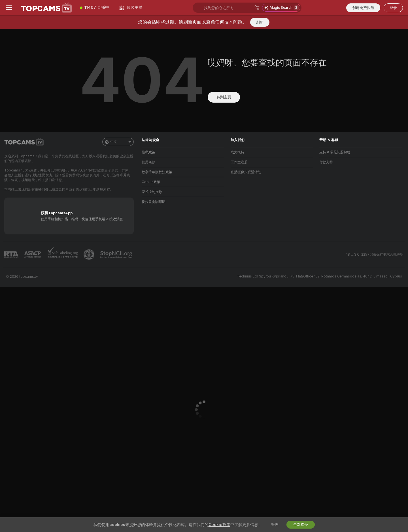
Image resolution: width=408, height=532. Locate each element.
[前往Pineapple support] (89, 254)
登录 (393, 8)
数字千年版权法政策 (157, 172)
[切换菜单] (9, 7)
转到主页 (223, 97)
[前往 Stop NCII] (116, 254)
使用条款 (148, 162)
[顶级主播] (131, 7)
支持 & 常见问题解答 (334, 152)
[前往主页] (46, 7)
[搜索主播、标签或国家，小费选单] (228, 8)
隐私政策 (148, 152)
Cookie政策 (151, 182)
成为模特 (237, 152)
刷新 (260, 22)
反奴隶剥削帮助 (153, 202)
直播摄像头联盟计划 (246, 172)
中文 (118, 142)
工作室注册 (239, 162)
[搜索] (257, 8)
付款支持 (326, 162)
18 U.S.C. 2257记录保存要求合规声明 (374, 255)
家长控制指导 (152, 192)
